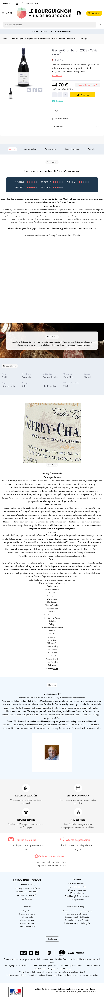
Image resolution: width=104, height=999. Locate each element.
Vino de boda (27, 917)
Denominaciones (72, 149)
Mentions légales (77, 893)
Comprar (82, 94)
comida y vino (30, 149)
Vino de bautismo (27, 920)
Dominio (91, 149)
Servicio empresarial (27, 913)
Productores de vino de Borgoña (77, 923)
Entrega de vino (27, 910)
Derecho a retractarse (77, 889)
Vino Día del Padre (27, 926)
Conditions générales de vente (77, 896)
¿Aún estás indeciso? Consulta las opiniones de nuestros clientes (52, 863)
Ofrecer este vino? (76, 126)
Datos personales (77, 899)
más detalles (57, 75)
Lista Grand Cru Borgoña (77, 913)
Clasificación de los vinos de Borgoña (77, 910)
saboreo (12, 149)
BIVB (55, 668)
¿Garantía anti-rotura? (76, 118)
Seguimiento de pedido (77, 886)
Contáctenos (52, 939)
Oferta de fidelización (77, 883)
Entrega (76, 110)
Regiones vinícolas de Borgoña (77, 917)
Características (50, 149)
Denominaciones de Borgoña (77, 920)
